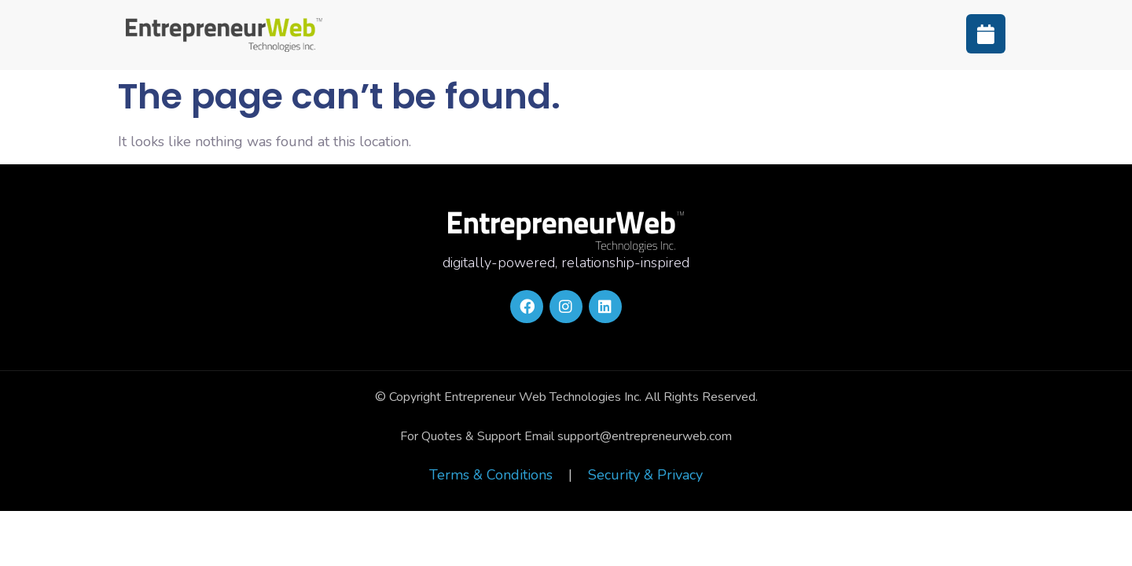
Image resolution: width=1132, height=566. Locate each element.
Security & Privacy (645, 474)
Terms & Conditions (491, 474)
